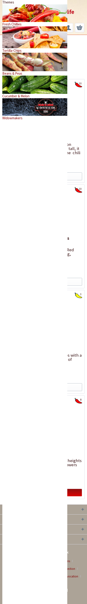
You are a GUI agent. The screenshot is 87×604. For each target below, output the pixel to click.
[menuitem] (68, 27)
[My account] (68, 27)
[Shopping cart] (79, 27)
